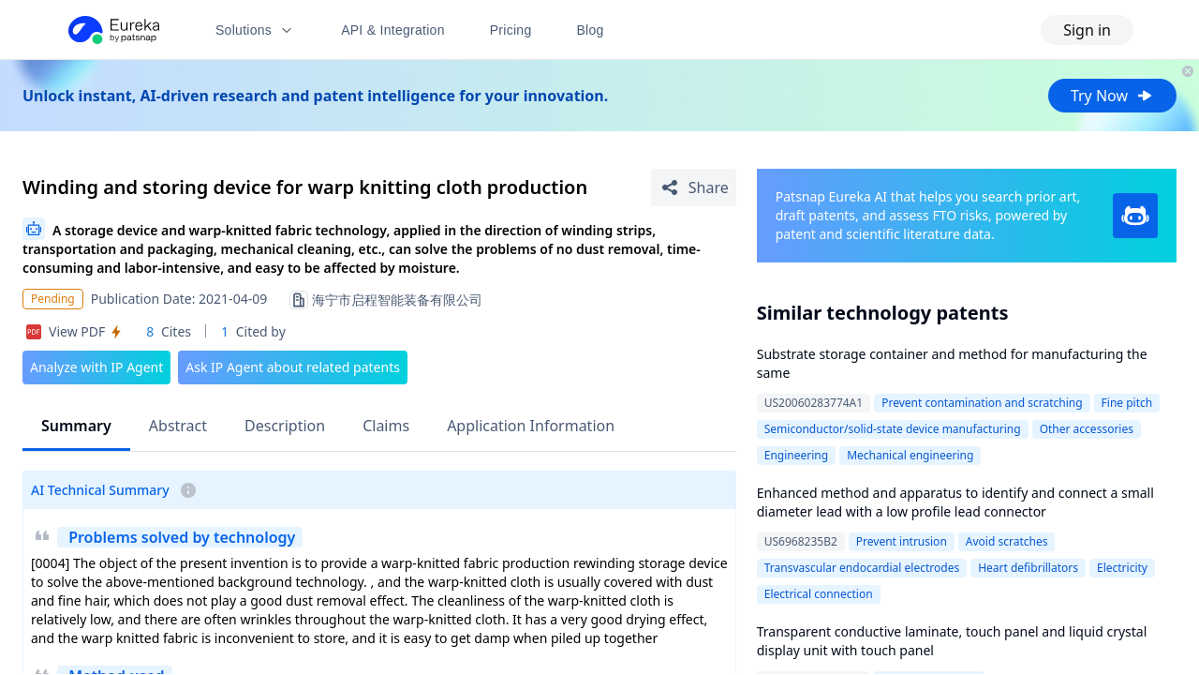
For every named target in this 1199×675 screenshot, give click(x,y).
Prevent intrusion (901, 541)
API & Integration (393, 30)
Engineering (796, 455)
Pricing (511, 30)
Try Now (1112, 95)
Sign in (1087, 30)
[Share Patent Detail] (693, 187)
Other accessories (1086, 429)
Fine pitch (1127, 403)
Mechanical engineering (910, 455)
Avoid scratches (1007, 541)
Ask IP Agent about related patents (292, 367)
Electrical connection (818, 594)
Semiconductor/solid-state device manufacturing (892, 429)
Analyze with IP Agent (96, 367)
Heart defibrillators (1028, 568)
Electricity (1122, 568)
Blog (590, 30)
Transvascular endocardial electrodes (861, 568)
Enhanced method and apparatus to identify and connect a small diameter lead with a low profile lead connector (955, 502)
